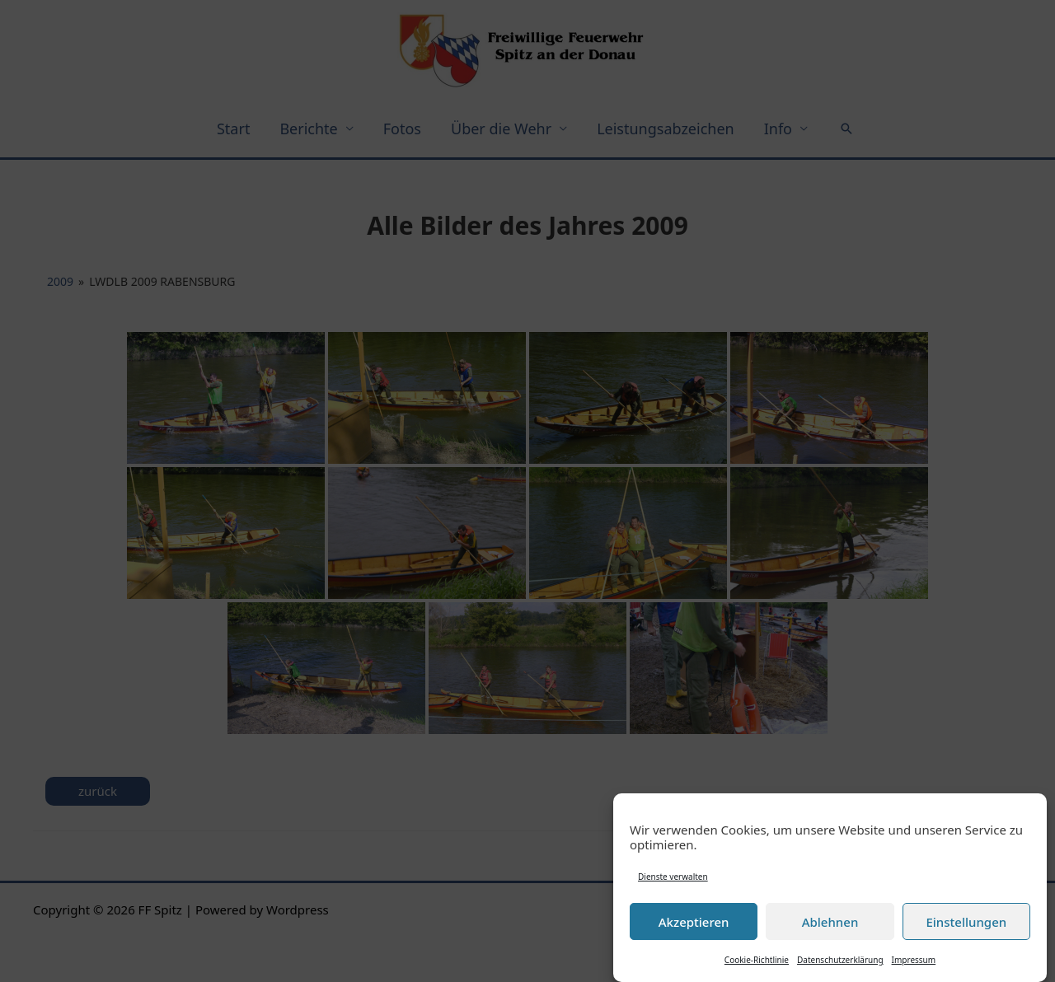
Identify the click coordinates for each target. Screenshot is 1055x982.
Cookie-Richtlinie (756, 962)
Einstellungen (966, 924)
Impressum (914, 962)
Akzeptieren (694, 924)
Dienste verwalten (673, 879)
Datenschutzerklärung (840, 962)
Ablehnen (830, 924)
